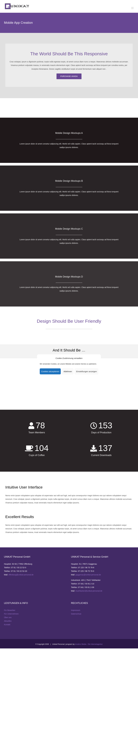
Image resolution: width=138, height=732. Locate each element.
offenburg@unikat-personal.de (20, 575)
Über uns (8, 617)
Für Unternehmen (11, 614)
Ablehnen (68, 371)
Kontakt (7, 625)
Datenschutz (76, 614)
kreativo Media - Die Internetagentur (89, 644)
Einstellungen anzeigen (86, 371)
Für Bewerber (9, 610)
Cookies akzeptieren (50, 371)
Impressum (75, 610)
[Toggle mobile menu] (132, 8)
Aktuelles (8, 621)
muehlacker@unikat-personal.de (88, 591)
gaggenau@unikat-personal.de (88, 575)
